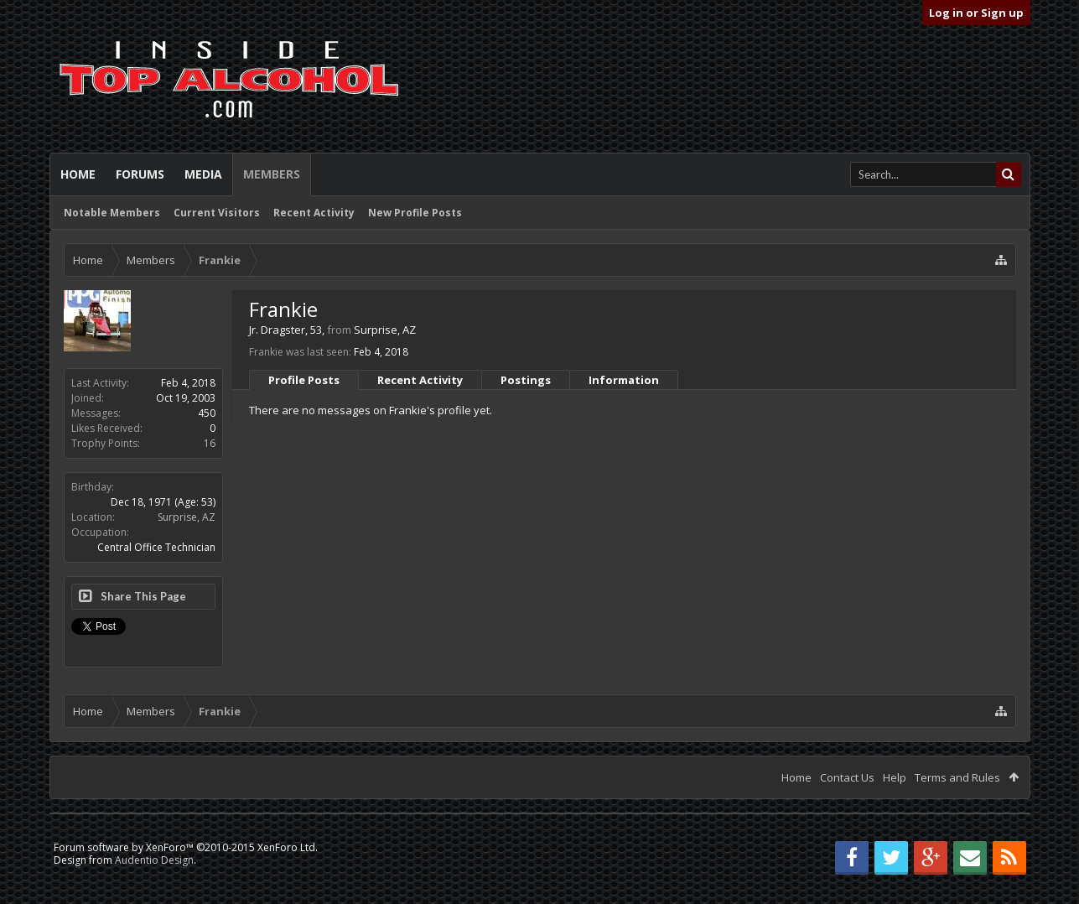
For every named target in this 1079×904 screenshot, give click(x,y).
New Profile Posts (415, 212)
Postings (526, 379)
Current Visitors (217, 212)
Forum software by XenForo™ (186, 847)
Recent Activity (314, 212)
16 (209, 443)
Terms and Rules (957, 777)
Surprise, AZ (186, 517)
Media (203, 174)
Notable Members (112, 212)
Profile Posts (304, 379)
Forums (140, 174)
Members (271, 174)
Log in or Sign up (976, 12)
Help (894, 777)
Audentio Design (154, 860)
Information (624, 379)
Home (78, 174)
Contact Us (847, 777)
